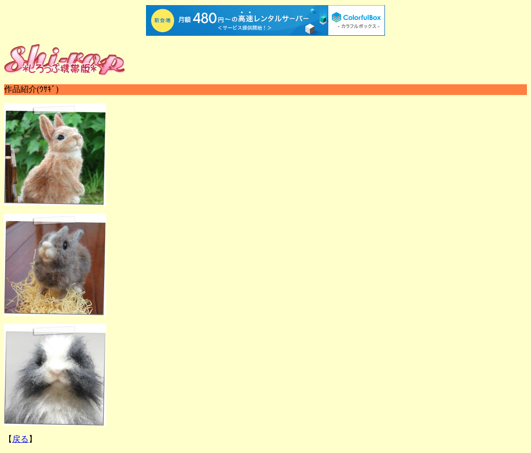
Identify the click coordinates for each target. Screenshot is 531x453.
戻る (20, 439)
